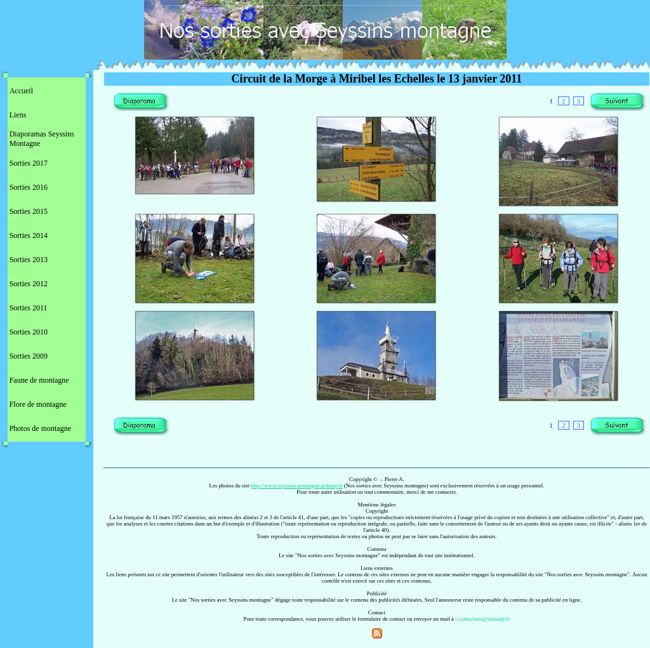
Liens (18, 114)
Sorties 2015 (29, 211)
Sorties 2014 (29, 235)
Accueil (21, 90)
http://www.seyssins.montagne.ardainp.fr (297, 485)
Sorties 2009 (29, 356)
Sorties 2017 (29, 163)
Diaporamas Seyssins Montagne (42, 138)
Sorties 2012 (29, 283)
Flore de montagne (38, 404)
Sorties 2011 (29, 307)
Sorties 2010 (29, 331)
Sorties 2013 (29, 259)
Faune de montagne (39, 380)
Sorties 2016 (29, 187)
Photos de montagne (40, 428)
